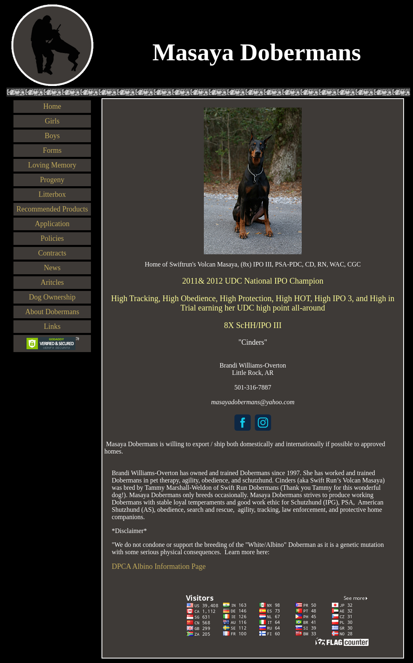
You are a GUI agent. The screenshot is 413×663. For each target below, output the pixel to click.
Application (52, 224)
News (52, 268)
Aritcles (52, 282)
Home (52, 106)
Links (52, 326)
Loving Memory (52, 165)
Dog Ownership (52, 297)
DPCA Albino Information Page (159, 566)
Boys (52, 136)
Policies (52, 238)
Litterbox (52, 194)
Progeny (52, 180)
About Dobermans (52, 312)
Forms (52, 150)
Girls (52, 121)
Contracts (52, 253)
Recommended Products (52, 209)
